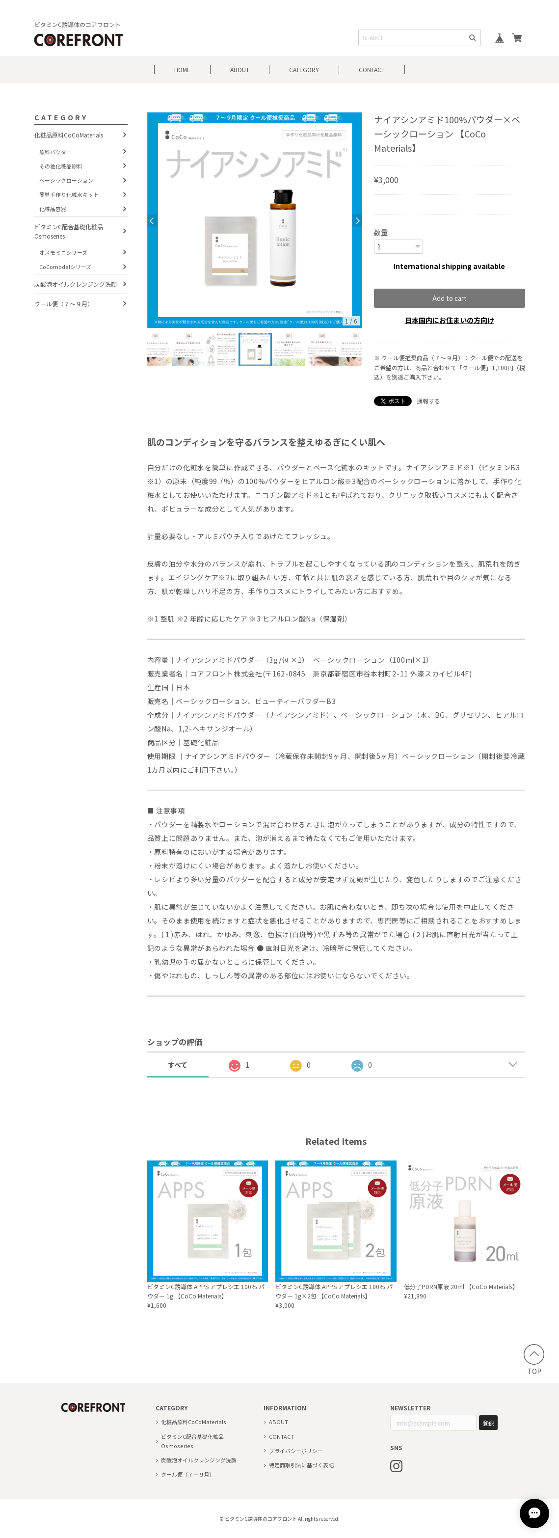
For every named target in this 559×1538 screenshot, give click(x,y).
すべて (177, 1064)
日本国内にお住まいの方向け (449, 319)
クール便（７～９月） (63, 303)
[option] (255, 220)
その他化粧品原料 (60, 166)
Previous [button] (152, 220)
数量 (381, 232)
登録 (488, 1422)
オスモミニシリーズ (63, 252)
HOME (182, 69)
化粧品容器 (52, 209)
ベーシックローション (66, 180)
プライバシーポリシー (296, 1450)
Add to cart (449, 297)
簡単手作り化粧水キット (69, 194)
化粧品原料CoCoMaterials (68, 135)
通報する (428, 400)
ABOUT (239, 69)
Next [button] (357, 220)
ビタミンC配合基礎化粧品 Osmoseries (68, 231)
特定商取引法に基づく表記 (301, 1464)
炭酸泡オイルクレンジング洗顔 (75, 284)
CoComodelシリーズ (65, 266)
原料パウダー (55, 152)
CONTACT (372, 69)
